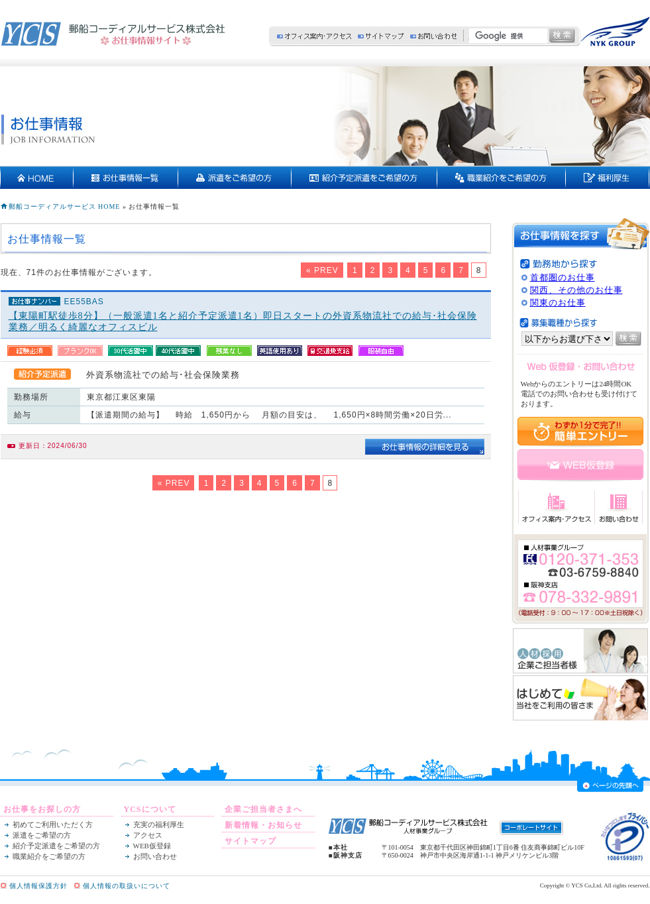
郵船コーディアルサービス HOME (65, 206)
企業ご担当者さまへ (263, 809)
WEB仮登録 (152, 846)
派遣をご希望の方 (235, 177)
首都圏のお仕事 (562, 277)
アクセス (147, 835)
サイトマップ (381, 36)
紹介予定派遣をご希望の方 (364, 177)
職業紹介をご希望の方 (49, 856)
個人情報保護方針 (38, 885)
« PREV (322, 270)
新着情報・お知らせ (263, 825)
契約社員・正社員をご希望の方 (501, 177)
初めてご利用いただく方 (53, 824)
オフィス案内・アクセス (314, 36)
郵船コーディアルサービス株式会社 (113, 33)
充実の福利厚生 (607, 177)
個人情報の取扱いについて (126, 885)
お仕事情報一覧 (126, 177)
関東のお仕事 (558, 303)
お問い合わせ (433, 36)
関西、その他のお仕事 (576, 290)
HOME (37, 177)
